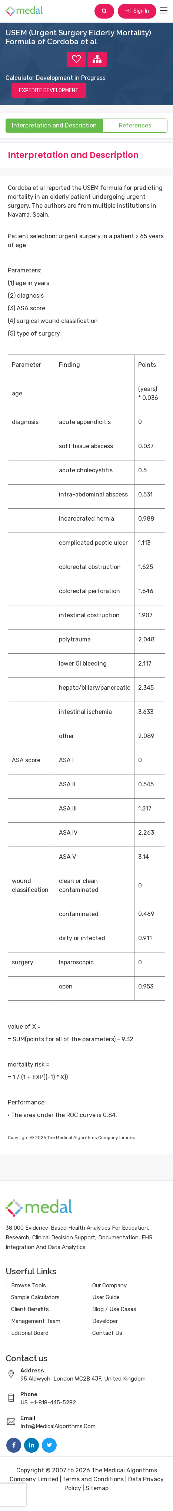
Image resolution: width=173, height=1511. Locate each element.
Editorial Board (30, 1333)
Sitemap (97, 1488)
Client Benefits (30, 1309)
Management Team (35, 1321)
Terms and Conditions (93, 1479)
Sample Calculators (35, 1297)
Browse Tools (28, 1285)
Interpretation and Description (54, 125)
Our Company (109, 1285)
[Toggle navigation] (163, 10)
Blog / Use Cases (114, 1309)
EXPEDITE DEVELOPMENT (49, 90)
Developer (105, 1321)
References (135, 125)
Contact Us (107, 1333)
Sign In (137, 11)
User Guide (106, 1297)
